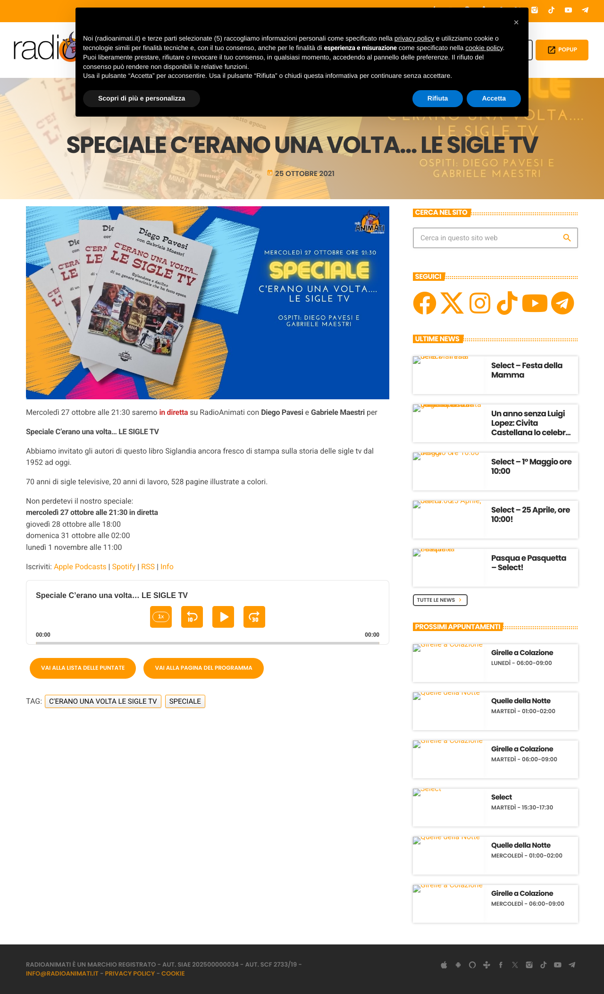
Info (167, 566)
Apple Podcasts (80, 566)
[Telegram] (585, 11)
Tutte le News (440, 600)
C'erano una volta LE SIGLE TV (103, 701)
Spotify (123, 566)
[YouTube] (568, 11)
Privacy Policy (130, 973)
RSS (148, 566)
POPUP (562, 50)
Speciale (185, 701)
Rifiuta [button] (438, 98)
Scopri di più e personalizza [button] (141, 98)
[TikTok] (551, 11)
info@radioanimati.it (62, 973)
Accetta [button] (494, 98)
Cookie (173, 973)
